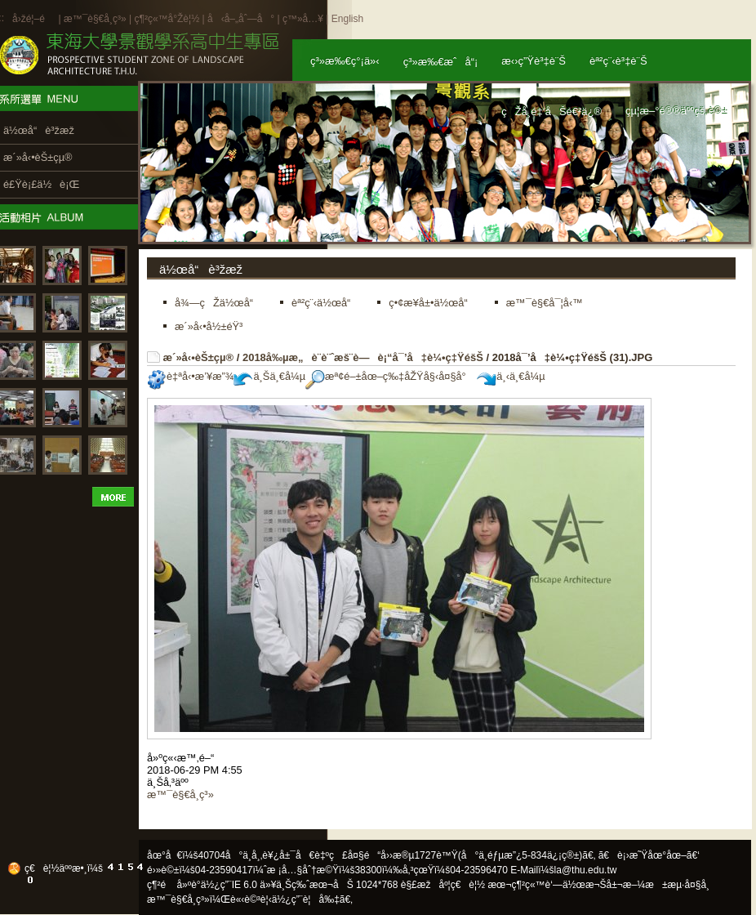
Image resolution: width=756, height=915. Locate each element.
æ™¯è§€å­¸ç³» (96, 19)
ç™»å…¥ (302, 19)
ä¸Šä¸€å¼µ (269, 376)
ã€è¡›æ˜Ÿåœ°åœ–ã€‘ (649, 855)
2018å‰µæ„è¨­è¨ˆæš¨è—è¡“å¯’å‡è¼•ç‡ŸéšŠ (362, 357)
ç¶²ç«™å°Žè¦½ (166, 19)
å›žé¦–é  (34, 19)
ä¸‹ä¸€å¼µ (511, 376)
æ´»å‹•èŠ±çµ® (198, 357)
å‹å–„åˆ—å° (240, 19)
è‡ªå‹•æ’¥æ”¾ (190, 376)
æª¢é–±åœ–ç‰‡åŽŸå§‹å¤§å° (389, 376)
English (347, 19)
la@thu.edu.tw (585, 870)
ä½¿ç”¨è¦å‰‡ (306, 899)
